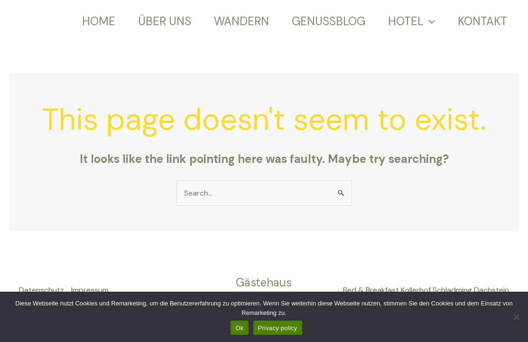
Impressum (90, 290)
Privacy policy (277, 328)
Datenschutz (41, 290)
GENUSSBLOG (328, 21)
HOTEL (411, 21)
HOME (98, 21)
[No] (516, 317)
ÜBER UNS (164, 21)
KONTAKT (482, 21)
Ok (239, 328)
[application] (429, 21)
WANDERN (241, 21)
